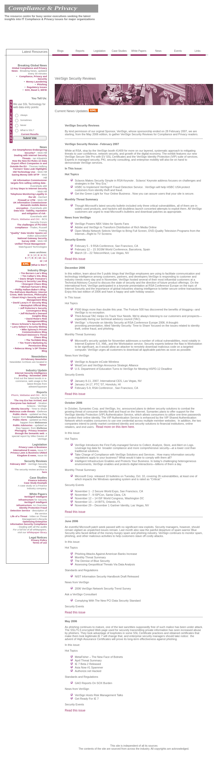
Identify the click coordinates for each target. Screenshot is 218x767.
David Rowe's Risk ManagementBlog (36, 320)
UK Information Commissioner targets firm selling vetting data (29, 181)
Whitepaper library (37, 532)
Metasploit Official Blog (34, 305)
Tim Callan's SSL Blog (34, 276)
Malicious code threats (22, 411)
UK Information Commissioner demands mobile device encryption (30, 205)
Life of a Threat (18, 516)
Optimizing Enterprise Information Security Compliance (28, 522)
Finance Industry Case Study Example (35, 481)
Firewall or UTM (26, 200)
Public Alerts (20, 414)
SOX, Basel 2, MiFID (36, 90)
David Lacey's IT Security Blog (30, 302)
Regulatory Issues (37, 87)
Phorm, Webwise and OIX (25, 219)
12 (41, 261)
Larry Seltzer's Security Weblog (29, 327)
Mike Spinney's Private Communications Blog (34, 330)
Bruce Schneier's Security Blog (29, 324)
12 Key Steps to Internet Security (28, 188)
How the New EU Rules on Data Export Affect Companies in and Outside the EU (28, 164)
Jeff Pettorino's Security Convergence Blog (33, 309)
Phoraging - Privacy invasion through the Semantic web (31, 432)
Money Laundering (36, 81)
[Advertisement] (96, 36)
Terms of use (40, 543)
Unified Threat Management (30, 244)
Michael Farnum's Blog (34, 287)
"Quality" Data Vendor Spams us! (28, 233)
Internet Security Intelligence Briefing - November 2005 (31, 374)
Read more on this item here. (115, 427)
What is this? (39, 265)
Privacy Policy (39, 540)
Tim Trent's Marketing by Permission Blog (33, 344)
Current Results (30, 134)
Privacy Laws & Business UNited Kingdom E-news (29, 454)
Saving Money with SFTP (25, 174)
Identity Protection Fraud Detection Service (28, 509)
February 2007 (18, 464)
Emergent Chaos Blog (35, 284)
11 (44, 258)
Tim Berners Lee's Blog (34, 273)
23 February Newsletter (34, 359)
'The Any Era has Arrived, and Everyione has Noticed (29, 401)
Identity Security (20, 409)
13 (45, 261)
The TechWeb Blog (36, 340)
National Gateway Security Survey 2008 (32, 239)
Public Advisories (22, 425)
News (43, 365)
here (44, 472)
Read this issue (75, 259)
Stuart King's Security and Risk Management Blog (29, 298)
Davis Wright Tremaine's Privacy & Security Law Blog (31, 280)
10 (39, 258)
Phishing (42, 84)
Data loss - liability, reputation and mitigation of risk (30, 212)
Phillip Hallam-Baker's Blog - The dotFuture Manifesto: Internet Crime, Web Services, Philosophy (28, 292)
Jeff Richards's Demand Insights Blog (33, 314)
